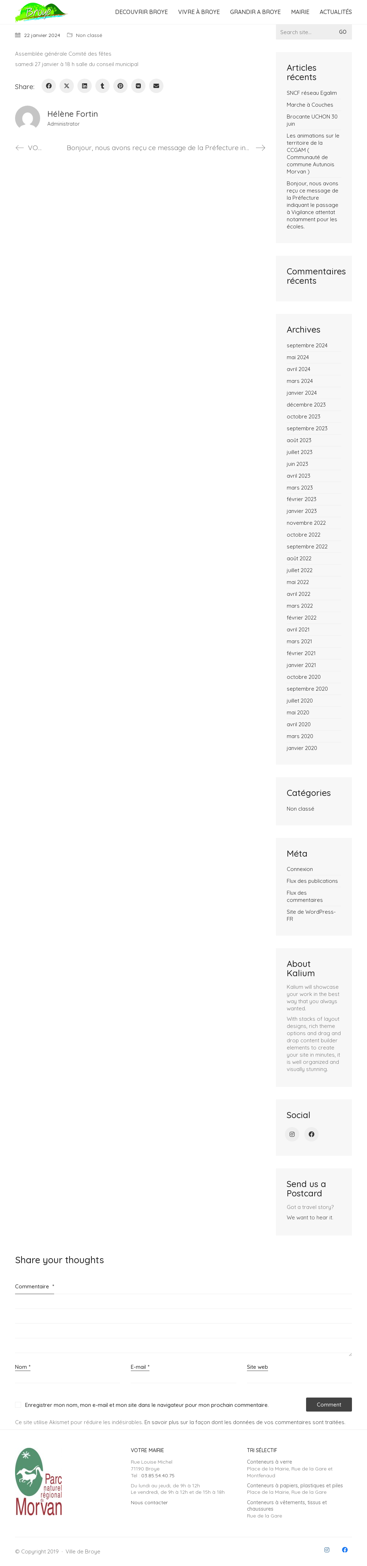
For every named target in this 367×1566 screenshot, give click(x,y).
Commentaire (34, 1286)
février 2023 (301, 499)
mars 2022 (300, 605)
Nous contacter (149, 1502)
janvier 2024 (302, 392)
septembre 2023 (307, 428)
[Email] (156, 86)
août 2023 (299, 440)
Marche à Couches (310, 104)
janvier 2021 (301, 665)
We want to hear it (309, 1217)
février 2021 (301, 653)
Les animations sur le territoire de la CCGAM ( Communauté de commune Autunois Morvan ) (313, 153)
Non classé (89, 35)
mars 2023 (300, 487)
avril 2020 (299, 724)
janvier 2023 (302, 511)
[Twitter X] (66, 86)
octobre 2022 (303, 534)
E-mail (140, 1367)
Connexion (300, 869)
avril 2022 (298, 593)
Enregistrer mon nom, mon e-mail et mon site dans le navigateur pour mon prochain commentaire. (147, 1404)
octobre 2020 (304, 676)
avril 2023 (298, 475)
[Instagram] (292, 1134)
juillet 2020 (300, 700)
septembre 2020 (307, 688)
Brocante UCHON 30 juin (312, 120)
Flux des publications (312, 880)
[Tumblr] (102, 86)
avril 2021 (298, 629)
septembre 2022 (307, 546)
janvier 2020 (302, 748)
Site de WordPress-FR (311, 915)
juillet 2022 (300, 570)
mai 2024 (298, 357)
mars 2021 (299, 641)
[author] (27, 118)
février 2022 (301, 617)
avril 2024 (298, 369)
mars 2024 (300, 380)
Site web (257, 1366)
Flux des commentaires (305, 896)
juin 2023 (297, 463)
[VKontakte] (138, 86)
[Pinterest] (120, 86)
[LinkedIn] (84, 86)
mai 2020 (298, 712)
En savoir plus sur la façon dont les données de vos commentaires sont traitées (244, 1422)
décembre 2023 (306, 404)
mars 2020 (300, 736)
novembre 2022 (306, 522)
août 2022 (299, 558)
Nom (22, 1367)
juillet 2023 (300, 452)
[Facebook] (49, 86)
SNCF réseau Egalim (312, 92)
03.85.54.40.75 (158, 1475)
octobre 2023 (303, 416)
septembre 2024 (307, 345)
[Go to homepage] (42, 12)
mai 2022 (298, 582)
